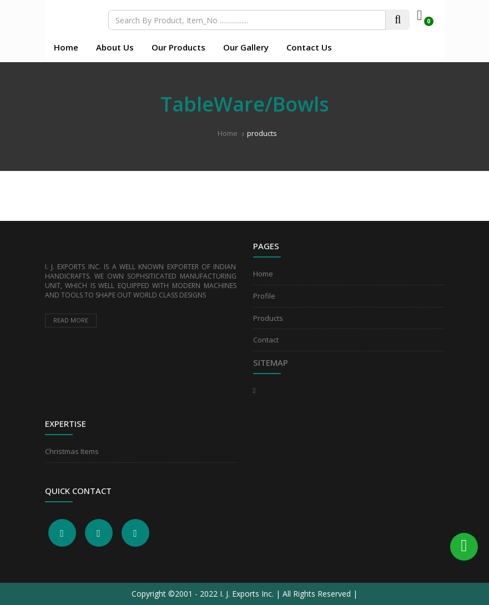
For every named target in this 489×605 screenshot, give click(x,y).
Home (66, 47)
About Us (115, 47)
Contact (266, 340)
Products (268, 318)
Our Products (178, 47)
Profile (264, 296)
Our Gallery (246, 47)
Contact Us (309, 47)
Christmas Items (72, 451)
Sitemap (270, 362)
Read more (70, 320)
